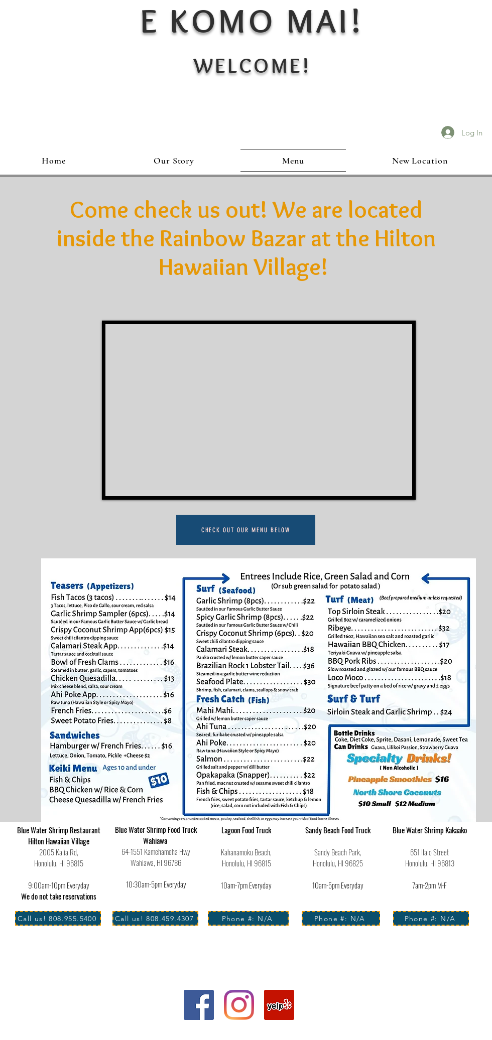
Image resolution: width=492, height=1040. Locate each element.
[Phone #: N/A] (248, 918)
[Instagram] (239, 1005)
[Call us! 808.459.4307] (155, 918)
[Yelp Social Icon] (279, 1005)
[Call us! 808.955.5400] (58, 918)
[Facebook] (199, 1005)
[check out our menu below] (245, 530)
